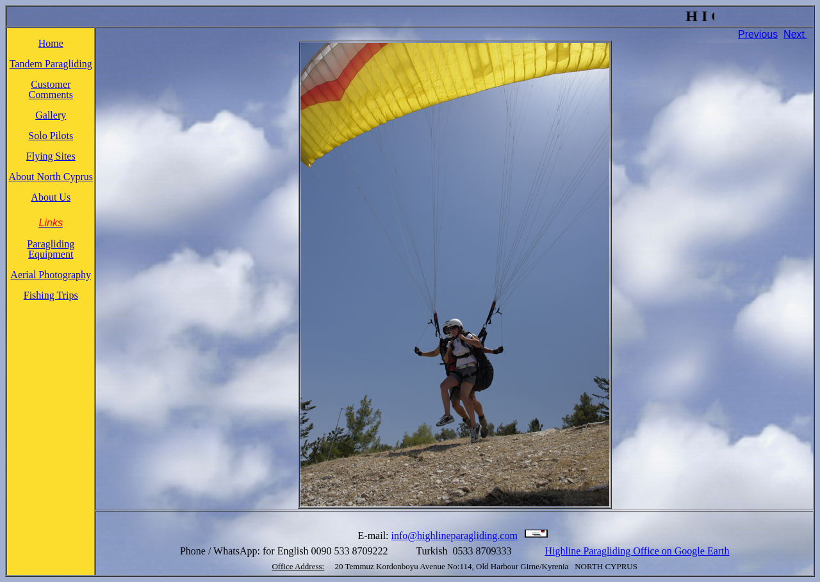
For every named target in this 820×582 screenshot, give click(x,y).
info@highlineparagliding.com (454, 535)
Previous (758, 34)
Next (794, 34)
